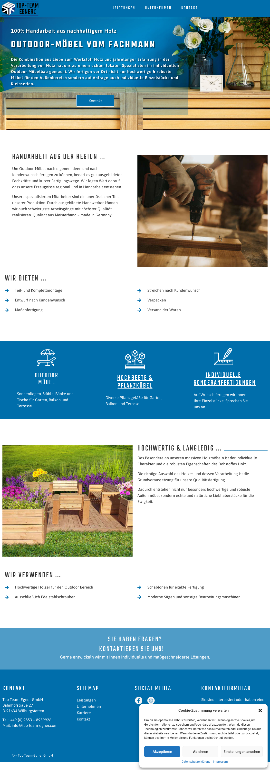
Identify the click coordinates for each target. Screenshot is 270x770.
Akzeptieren (162, 752)
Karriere (84, 712)
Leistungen (124, 8)
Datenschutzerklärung (196, 761)
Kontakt (189, 8)
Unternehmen (158, 8)
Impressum (220, 761)
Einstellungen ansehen (241, 752)
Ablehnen (200, 752)
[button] (260, 710)
